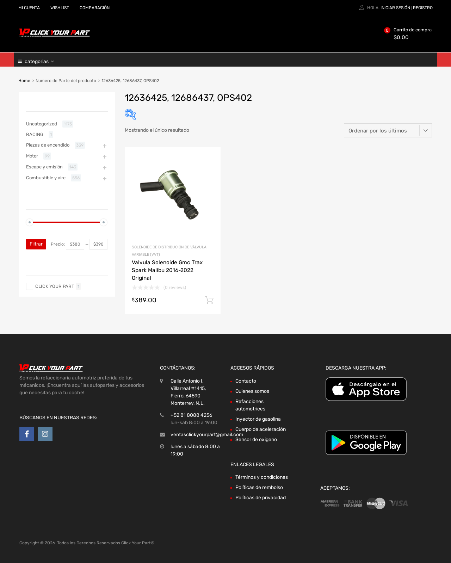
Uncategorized (41, 123)
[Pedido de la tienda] (388, 130)
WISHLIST (59, 7)
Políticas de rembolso (259, 487)
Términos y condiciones (261, 477)
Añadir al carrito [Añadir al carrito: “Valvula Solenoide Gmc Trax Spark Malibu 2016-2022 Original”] (209, 300)
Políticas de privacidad (260, 498)
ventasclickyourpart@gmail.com (207, 435)
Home (24, 80)
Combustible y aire (46, 177)
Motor (32, 156)
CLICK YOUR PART (54, 286)
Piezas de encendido (47, 145)
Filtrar (36, 244)
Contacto (245, 381)
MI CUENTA (29, 7)
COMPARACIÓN (95, 7)
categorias (39, 59)
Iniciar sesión (395, 7)
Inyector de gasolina (258, 419)
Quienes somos (252, 391)
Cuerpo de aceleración (260, 429)
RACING (34, 134)
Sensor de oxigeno (256, 440)
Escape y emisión (44, 166)
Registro (423, 7)
